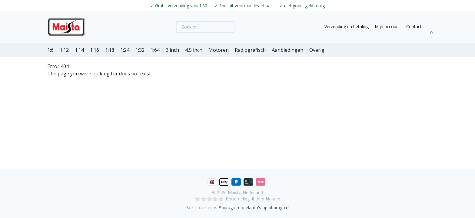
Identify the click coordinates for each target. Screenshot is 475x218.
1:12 (64, 50)
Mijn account (387, 26)
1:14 (79, 50)
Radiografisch (250, 50)
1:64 (155, 50)
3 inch (172, 50)
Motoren (218, 50)
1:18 (109, 50)
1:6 (50, 50)
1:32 (139, 50)
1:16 (94, 50)
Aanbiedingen (287, 50)
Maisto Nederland (245, 192)
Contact (414, 26)
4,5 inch (193, 50)
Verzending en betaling (346, 26)
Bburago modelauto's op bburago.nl (253, 207)
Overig (316, 50)
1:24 (124, 50)
